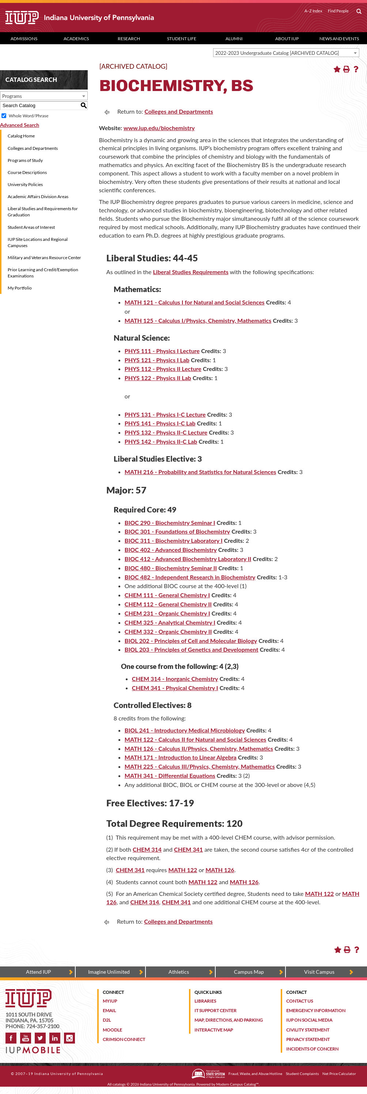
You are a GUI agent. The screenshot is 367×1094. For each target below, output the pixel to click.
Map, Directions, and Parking (228, 1020)
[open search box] (359, 11)
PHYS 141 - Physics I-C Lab (160, 423)
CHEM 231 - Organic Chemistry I (167, 613)
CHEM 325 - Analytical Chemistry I (170, 622)
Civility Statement (307, 1030)
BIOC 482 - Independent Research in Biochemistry (190, 577)
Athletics (179, 972)
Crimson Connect (124, 1039)
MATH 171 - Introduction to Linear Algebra (181, 757)
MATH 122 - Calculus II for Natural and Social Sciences (195, 739)
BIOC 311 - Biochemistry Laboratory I (174, 540)
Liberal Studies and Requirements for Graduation (43, 211)
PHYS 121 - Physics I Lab (157, 359)
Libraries (205, 1001)
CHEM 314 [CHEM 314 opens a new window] (147, 849)
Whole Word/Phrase (28, 115)
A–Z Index (313, 11)
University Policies (25, 184)
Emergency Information (315, 1010)
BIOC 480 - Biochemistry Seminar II (171, 567)
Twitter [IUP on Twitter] (40, 1038)
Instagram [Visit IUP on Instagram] (69, 1038)
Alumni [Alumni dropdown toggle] (234, 38)
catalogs (119, 1084)
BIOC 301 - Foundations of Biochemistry (177, 531)
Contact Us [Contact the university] (299, 1001)
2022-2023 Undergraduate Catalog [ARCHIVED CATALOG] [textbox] (277, 53)
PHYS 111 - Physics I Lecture (162, 350)
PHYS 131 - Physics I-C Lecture (165, 414)
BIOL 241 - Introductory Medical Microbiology (185, 730)
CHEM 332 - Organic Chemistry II (168, 631)
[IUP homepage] (28, 992)
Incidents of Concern (312, 1049)
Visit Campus (319, 972)
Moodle (112, 1030)
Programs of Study (25, 160)
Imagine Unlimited (109, 972)
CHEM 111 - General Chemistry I (167, 594)
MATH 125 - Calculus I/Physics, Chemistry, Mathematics (198, 320)
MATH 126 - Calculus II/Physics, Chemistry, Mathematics (199, 748)
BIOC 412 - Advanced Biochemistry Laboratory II (188, 558)
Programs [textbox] (12, 96)
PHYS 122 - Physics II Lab (158, 377)
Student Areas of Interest (31, 227)
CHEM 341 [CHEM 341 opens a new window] (188, 849)
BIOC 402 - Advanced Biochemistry (171, 549)
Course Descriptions (27, 172)
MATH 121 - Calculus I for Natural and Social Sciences (195, 302)
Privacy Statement (308, 1039)
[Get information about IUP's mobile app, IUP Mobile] (34, 1048)
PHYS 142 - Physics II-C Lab (161, 441)
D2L (107, 1020)
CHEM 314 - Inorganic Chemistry (175, 678)
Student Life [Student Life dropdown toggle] (181, 38)
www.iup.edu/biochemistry (159, 127)
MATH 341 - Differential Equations (170, 775)
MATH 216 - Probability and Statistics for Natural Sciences (200, 471)
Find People (338, 11)
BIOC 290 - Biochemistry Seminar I (170, 522)
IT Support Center (215, 1010)
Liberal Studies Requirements (190, 271)
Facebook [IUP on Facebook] (10, 1038)
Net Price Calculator (339, 1073)
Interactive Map (213, 1030)
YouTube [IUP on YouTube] (25, 1038)
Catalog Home (21, 136)
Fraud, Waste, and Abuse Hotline (255, 1073)
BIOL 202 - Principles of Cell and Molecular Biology (191, 640)
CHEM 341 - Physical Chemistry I (175, 687)
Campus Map (249, 972)
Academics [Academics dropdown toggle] (76, 38)
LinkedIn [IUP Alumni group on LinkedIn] (54, 1038)
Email (109, 1010)
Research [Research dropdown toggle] (129, 38)
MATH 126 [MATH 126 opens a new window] (219, 869)
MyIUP (110, 1001)
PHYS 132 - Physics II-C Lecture (166, 432)
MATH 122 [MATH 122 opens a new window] (183, 869)
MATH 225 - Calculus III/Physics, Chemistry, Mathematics (200, 766)
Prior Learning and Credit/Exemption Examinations (43, 273)
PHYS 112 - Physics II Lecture (163, 368)
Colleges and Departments (33, 148)
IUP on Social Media (309, 1020)
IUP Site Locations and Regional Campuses (38, 242)
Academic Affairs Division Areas (38, 196)
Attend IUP (38, 972)
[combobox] (286, 52)
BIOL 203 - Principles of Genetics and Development (191, 649)
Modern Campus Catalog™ (237, 1084)
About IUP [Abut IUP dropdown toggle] (287, 38)
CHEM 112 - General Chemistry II (168, 604)
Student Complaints (302, 1073)
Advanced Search (19, 125)
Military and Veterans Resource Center (44, 257)
